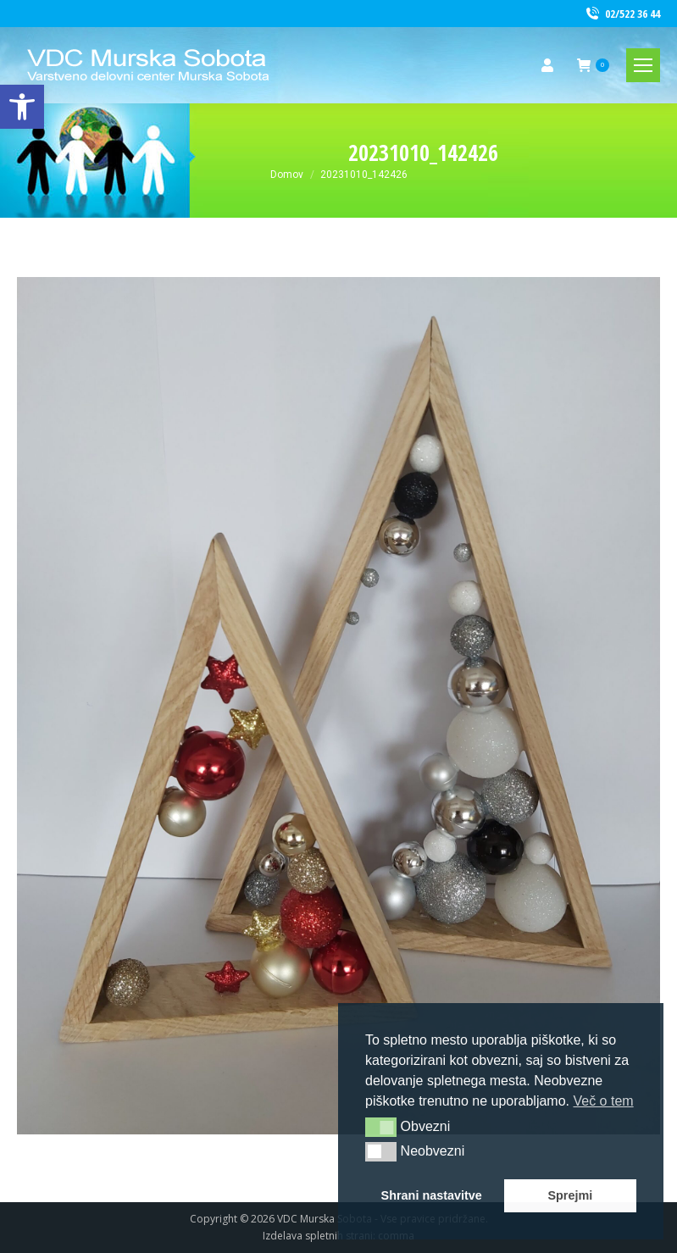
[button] (381, 1126)
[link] (22, 107)
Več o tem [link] (603, 1101)
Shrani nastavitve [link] (431, 1195)
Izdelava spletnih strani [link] (318, 1235)
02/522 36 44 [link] (622, 14)
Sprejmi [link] (569, 1195)
